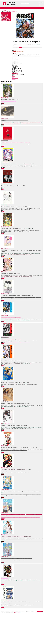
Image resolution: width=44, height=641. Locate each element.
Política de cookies (17, 612)
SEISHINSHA (38, 44)
